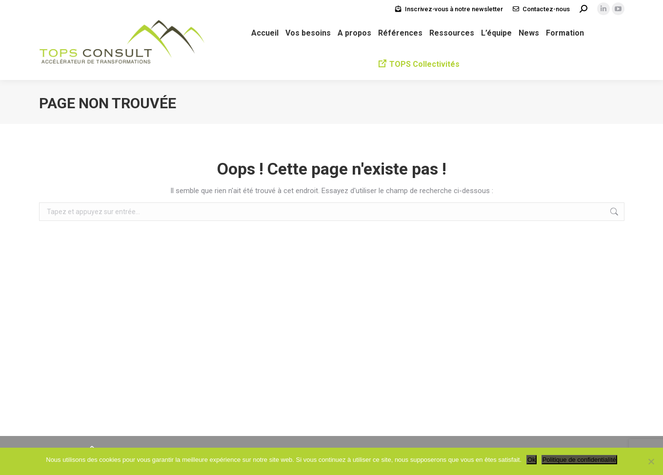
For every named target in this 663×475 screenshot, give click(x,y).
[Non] (651, 461)
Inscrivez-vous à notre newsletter (454, 9)
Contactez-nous (546, 9)
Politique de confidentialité (579, 459)
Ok (531, 459)
